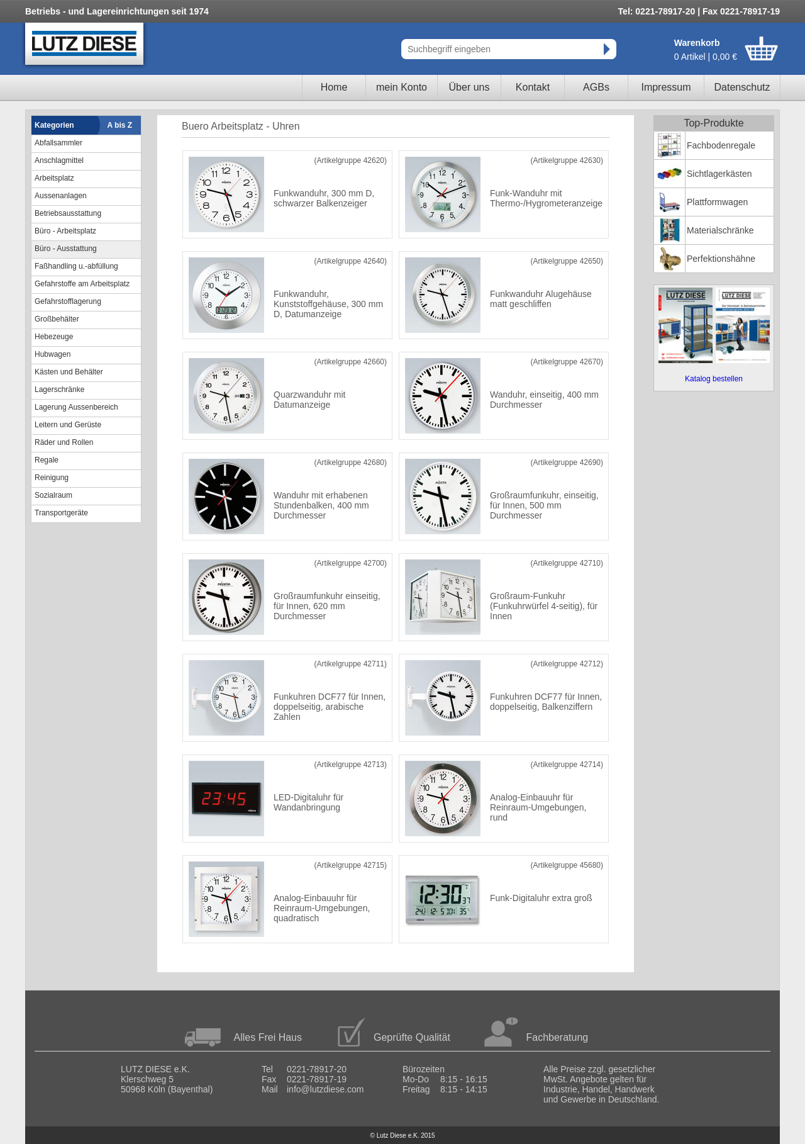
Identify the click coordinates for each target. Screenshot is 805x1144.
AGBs (596, 87)
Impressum (666, 87)
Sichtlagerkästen (719, 174)
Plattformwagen (717, 202)
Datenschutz (742, 87)
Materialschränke (720, 230)
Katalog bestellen (714, 378)
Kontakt (533, 87)
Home (334, 87)
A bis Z (120, 125)
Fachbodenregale (721, 145)
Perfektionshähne (721, 259)
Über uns (469, 87)
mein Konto (401, 87)
